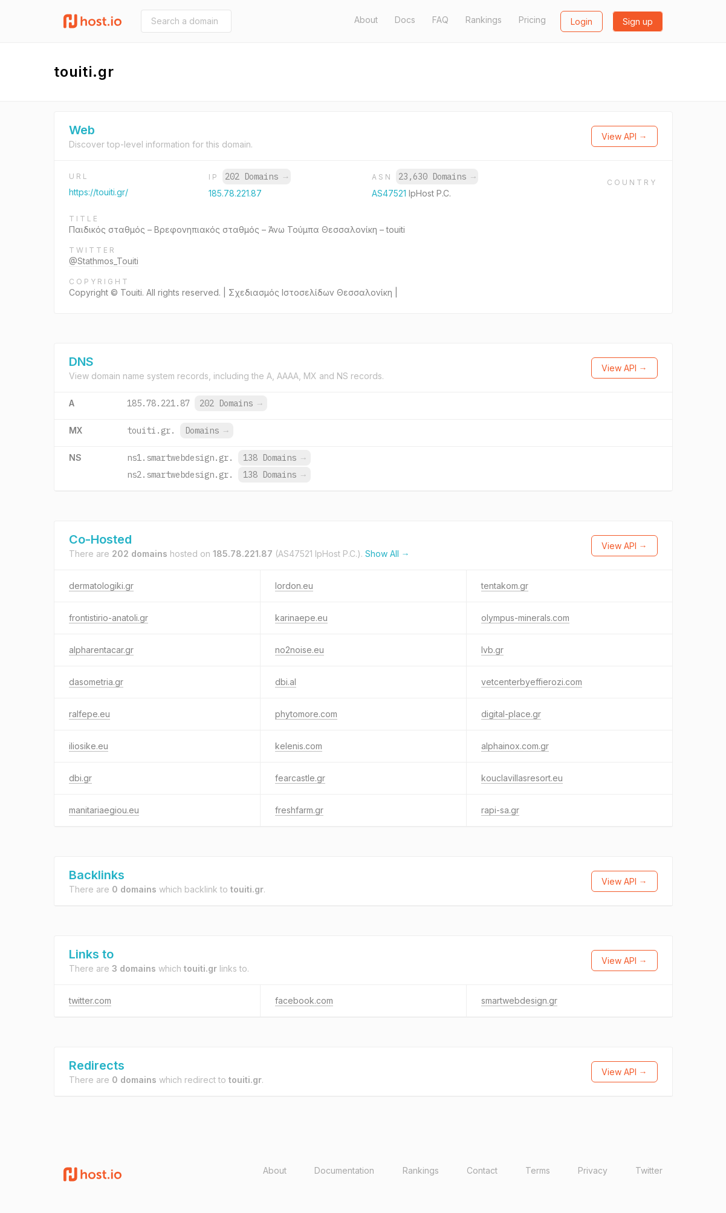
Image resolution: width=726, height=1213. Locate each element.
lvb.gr (492, 650)
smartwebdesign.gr (519, 1000)
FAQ (440, 20)
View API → (624, 136)
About (366, 20)
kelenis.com (298, 746)
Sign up (638, 21)
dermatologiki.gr (101, 585)
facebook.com (304, 1000)
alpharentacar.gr (101, 650)
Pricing (532, 20)
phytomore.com (306, 714)
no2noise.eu (299, 650)
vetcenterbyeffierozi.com (531, 682)
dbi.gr (80, 778)
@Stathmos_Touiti (103, 261)
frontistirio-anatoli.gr (108, 618)
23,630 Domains (437, 176)
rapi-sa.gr (500, 810)
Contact (482, 1170)
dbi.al (285, 682)
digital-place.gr (511, 714)
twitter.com (90, 1000)
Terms (537, 1170)
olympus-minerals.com (525, 618)
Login (581, 21)
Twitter (649, 1170)
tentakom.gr (504, 585)
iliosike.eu (88, 746)
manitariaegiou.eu (104, 810)
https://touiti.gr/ (98, 192)
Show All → (387, 553)
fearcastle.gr (300, 778)
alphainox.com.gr (515, 746)
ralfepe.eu (89, 714)
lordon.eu (294, 585)
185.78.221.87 (235, 193)
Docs (405, 20)
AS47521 (390, 193)
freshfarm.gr (299, 810)
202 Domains (256, 176)
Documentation (344, 1170)
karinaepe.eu (301, 618)
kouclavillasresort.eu (522, 778)
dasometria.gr (96, 682)
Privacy (593, 1170)
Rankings (483, 20)
